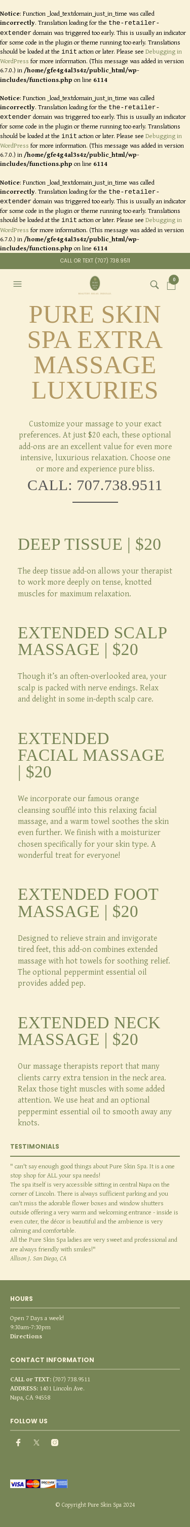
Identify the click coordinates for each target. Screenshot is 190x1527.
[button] (19, 284)
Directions (26, 1336)
